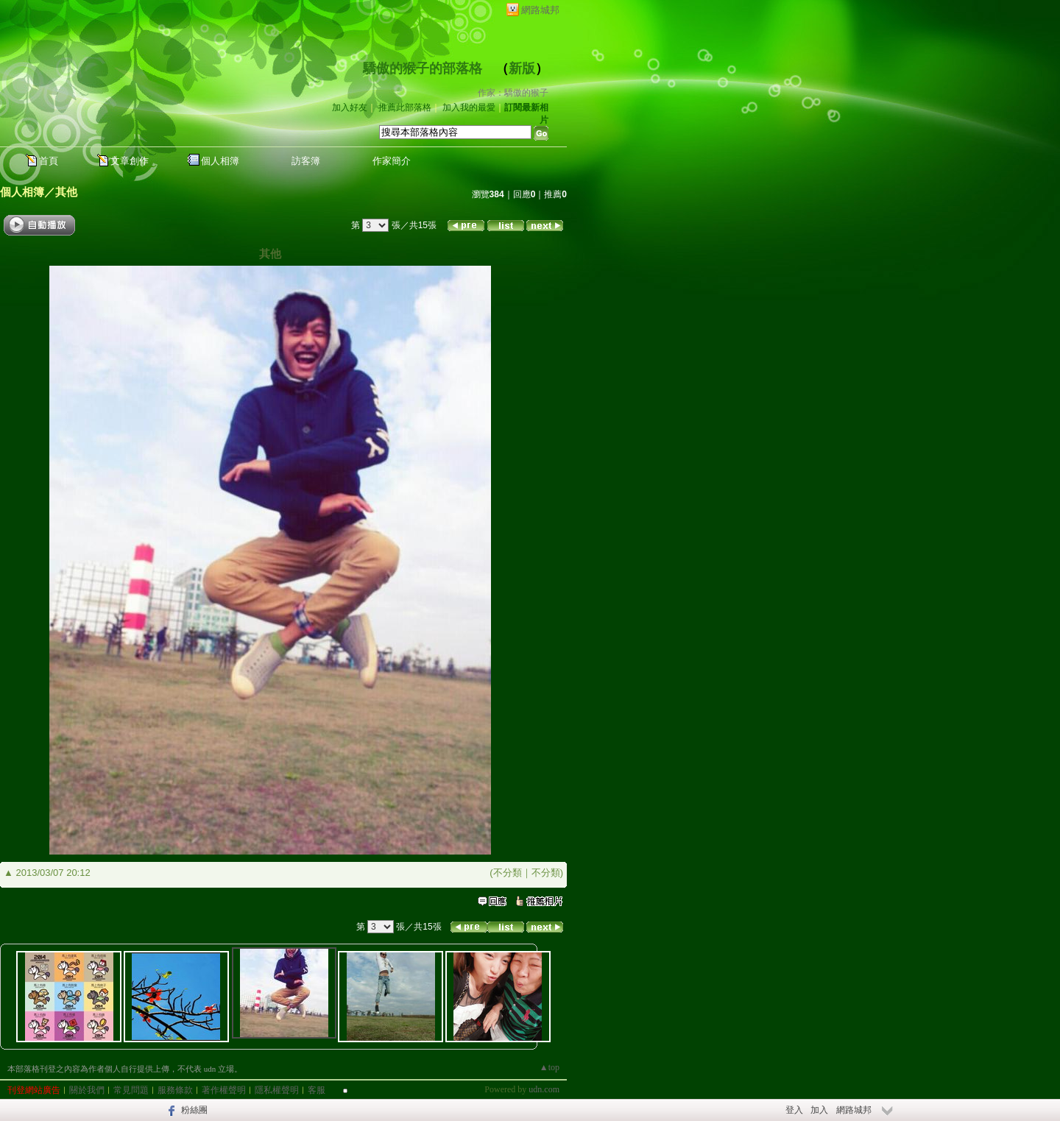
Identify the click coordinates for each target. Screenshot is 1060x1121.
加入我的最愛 (468, 107)
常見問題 (131, 1090)
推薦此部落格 (404, 107)
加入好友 (349, 107)
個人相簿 (220, 160)
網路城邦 (540, 9)
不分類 (507, 872)
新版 (522, 68)
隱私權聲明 (277, 1090)
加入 (819, 1110)
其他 (66, 191)
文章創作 (129, 160)
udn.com (544, 1089)
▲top (549, 1067)
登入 (794, 1110)
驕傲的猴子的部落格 (422, 68)
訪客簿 (306, 160)
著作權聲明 (224, 1090)
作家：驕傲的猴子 (513, 93)
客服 (316, 1090)
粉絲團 (194, 1110)
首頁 (48, 160)
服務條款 (175, 1090)
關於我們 (87, 1090)
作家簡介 (391, 160)
